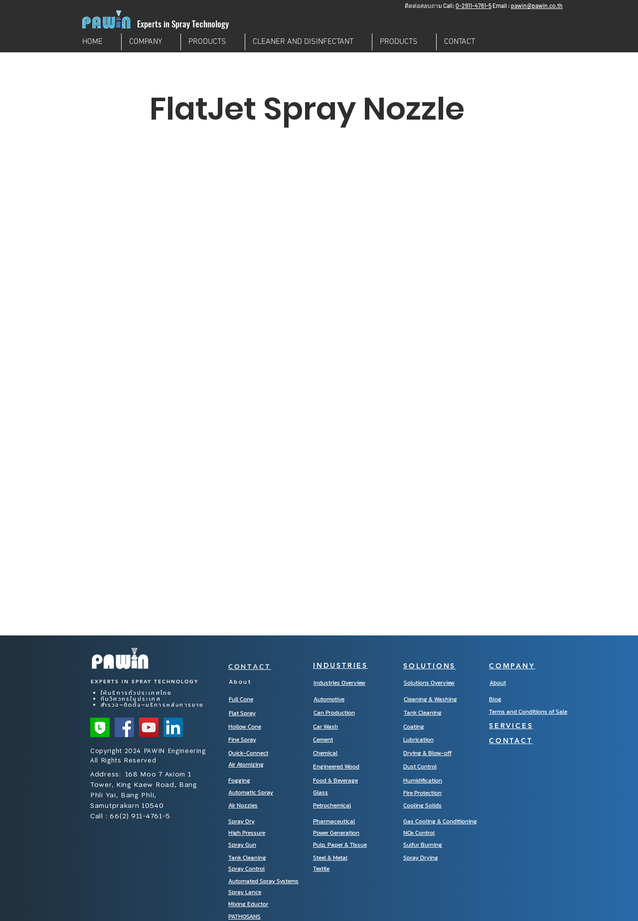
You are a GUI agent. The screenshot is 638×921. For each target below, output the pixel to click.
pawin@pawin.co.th (537, 5)
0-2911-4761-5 (473, 5)
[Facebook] (124, 727)
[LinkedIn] (173, 727)
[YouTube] (149, 727)
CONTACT (249, 666)
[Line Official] (100, 727)
